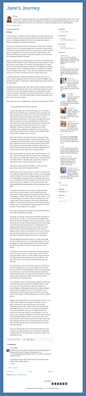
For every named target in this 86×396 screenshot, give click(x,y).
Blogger (57, 388)
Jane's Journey (23, 8)
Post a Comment (13, 367)
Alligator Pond (64, 55)
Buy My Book (64, 185)
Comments (63, 201)
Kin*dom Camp (71, 121)
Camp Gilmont (64, 31)
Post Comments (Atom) (20, 374)
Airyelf (46, 388)
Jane (16, 16)
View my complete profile (13, 25)
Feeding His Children (66, 156)
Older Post (50, 371)
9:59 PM (12, 364)
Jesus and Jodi (71, 108)
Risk (61, 134)
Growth (62, 146)
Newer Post (10, 371)
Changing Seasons (72, 168)
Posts (62, 198)
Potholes (62, 67)
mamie (12, 347)
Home (30, 371)
